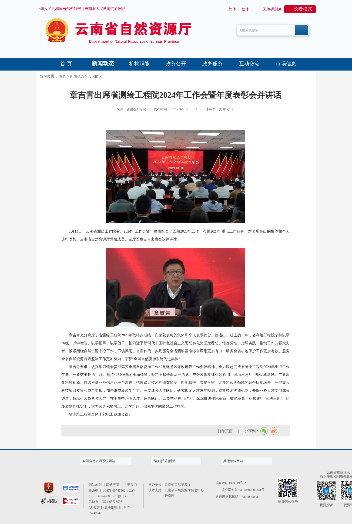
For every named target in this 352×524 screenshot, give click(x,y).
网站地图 (96, 485)
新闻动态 (103, 64)
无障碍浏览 (272, 9)
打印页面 (225, 431)
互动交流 (249, 64)
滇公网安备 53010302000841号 (243, 490)
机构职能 (139, 64)
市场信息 (286, 64)
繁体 (245, 9)
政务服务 (212, 64)
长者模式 (303, 8)
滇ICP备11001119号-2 (231, 483)
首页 (62, 76)
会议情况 (95, 76)
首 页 (66, 64)
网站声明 (113, 485)
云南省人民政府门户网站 (105, 9)
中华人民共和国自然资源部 (59, 9)
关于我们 (130, 485)
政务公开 (176, 64)
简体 (232, 9)
